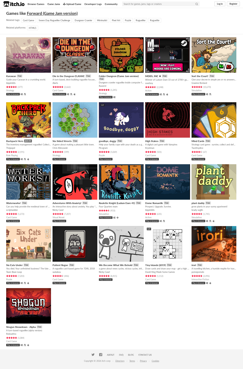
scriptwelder (12, 210)
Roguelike (140, 20)
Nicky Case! (58, 210)
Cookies (155, 361)
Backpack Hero (14, 140)
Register (233, 3)
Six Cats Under (14, 265)
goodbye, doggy (107, 140)
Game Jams (53, 3)
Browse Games (36, 3)
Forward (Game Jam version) (52, 13)
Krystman (149, 148)
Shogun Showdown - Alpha (21, 326)
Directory (119, 361)
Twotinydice (197, 148)
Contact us (145, 355)
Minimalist (102, 20)
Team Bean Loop (14, 272)
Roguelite (154, 20)
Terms (132, 361)
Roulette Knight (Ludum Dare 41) (117, 203)
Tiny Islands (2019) (155, 265)
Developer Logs (93, 3)
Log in (220, 3)
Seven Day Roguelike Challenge (54, 20)
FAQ (121, 355)
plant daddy (198, 203)
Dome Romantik (154, 203)
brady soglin (197, 210)
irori (194, 265)
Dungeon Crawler (83, 20)
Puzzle (128, 20)
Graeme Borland (199, 83)
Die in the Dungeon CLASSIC (69, 76)
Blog (131, 355)
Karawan (11, 76)
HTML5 (32, 28)
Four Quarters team (108, 206)
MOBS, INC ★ (153, 76)
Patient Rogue (60, 265)
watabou (57, 272)
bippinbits (10, 83)
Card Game (28, 20)
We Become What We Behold (115, 265)
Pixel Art (116, 20)
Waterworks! (13, 203)
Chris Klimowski (60, 148)
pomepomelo (198, 272)
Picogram (103, 148)
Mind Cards (198, 140)
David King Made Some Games (160, 272)
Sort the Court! (200, 76)
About (110, 355)
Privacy (143, 361)
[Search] (197, 4)
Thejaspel (10, 148)
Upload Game (72, 3)
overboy (149, 83)
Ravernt (102, 86)
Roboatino (11, 334)
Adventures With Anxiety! (67, 203)
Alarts (55, 83)
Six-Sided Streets (62, 140)
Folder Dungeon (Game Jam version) (119, 76)
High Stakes (151, 140)
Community (111, 3)
